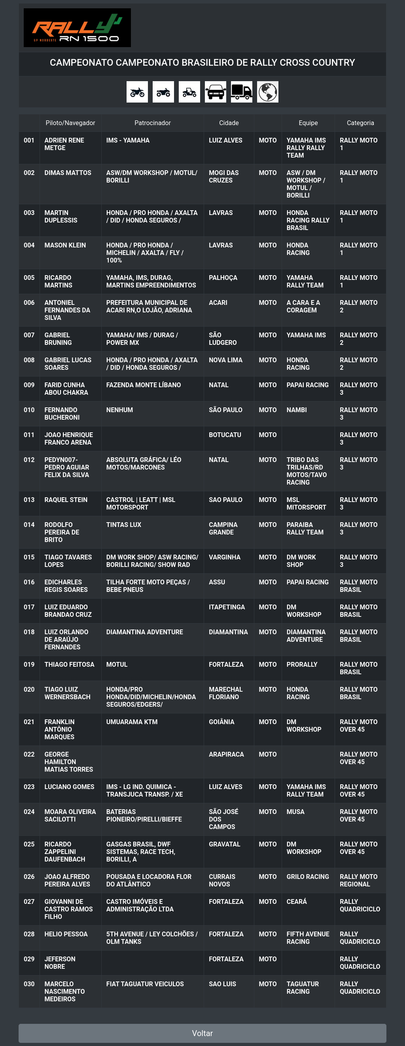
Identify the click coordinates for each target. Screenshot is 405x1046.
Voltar (202, 1033)
